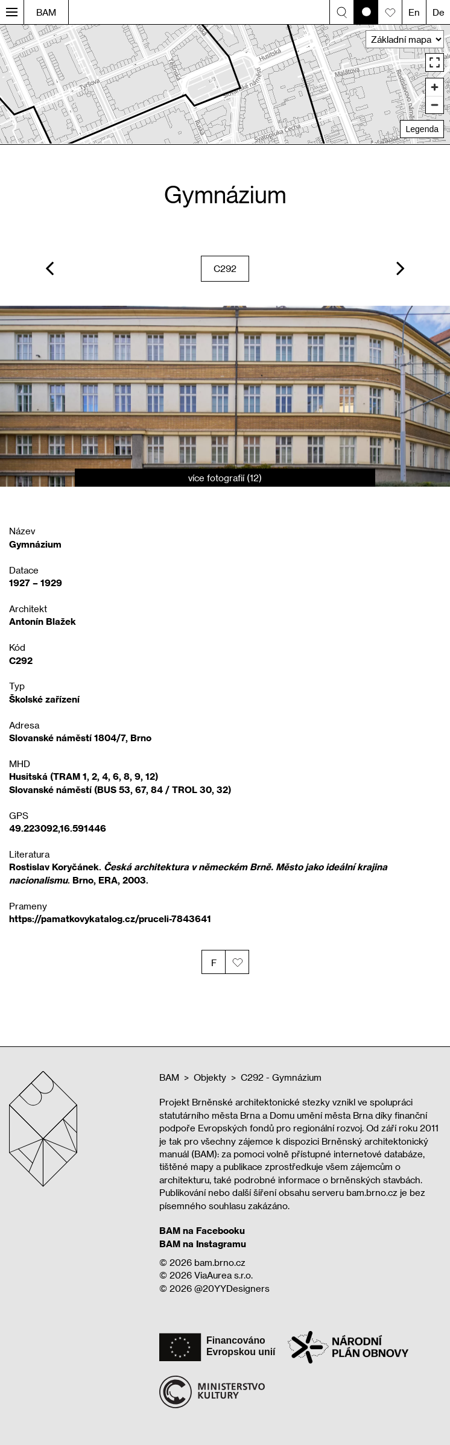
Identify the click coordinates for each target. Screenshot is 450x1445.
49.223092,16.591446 (57, 828)
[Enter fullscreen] (434, 62)
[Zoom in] (434, 87)
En (414, 12)
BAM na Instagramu (202, 1243)
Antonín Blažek (42, 621)
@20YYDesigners (232, 1288)
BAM (46, 12)
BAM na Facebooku (202, 1230)
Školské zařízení (44, 699)
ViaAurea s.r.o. (223, 1275)
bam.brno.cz (220, 1262)
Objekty (210, 1077)
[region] (225, 84)
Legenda (422, 129)
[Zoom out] (434, 104)
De (439, 12)
